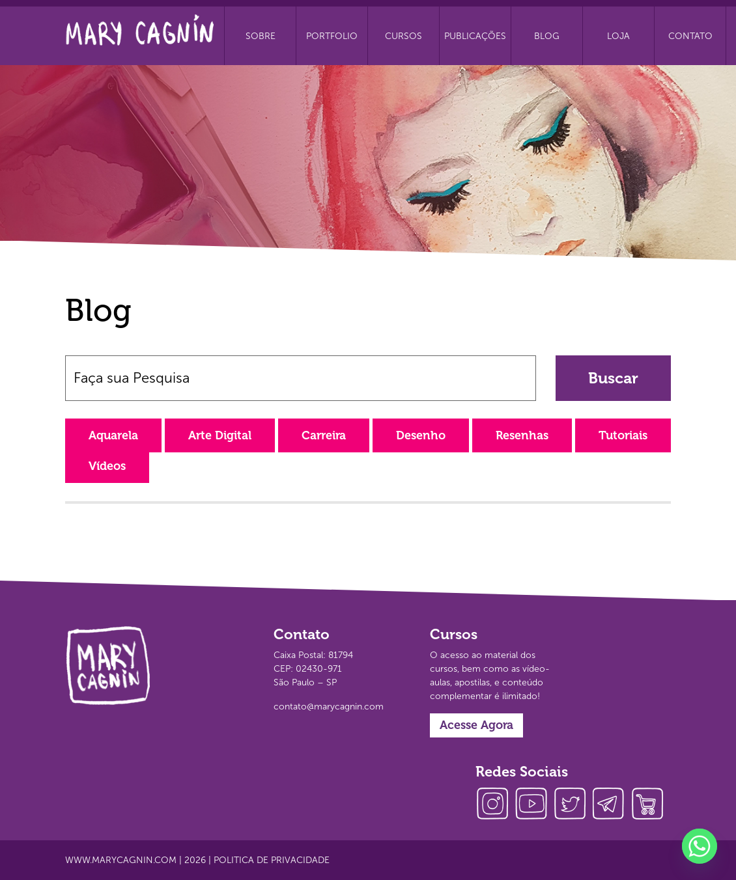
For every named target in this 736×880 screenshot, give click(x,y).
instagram (495, 805)
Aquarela (113, 435)
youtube (534, 805)
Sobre (261, 36)
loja (651, 805)
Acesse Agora (476, 725)
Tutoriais (623, 435)
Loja (618, 36)
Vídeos (107, 466)
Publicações (475, 36)
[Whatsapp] (699, 846)
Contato (690, 36)
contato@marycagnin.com (329, 706)
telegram (612, 805)
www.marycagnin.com (121, 860)
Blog (546, 36)
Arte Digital (219, 435)
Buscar (613, 377)
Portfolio (332, 36)
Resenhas (522, 435)
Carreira (324, 435)
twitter (573, 805)
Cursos (403, 36)
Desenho (421, 435)
